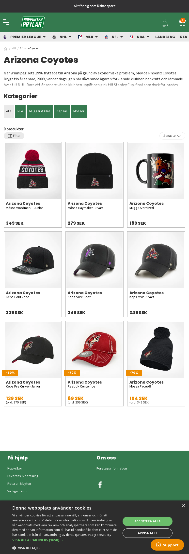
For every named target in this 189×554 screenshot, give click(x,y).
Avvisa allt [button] (147, 533)
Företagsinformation (111, 468)
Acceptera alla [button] (147, 521)
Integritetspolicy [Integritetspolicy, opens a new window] (99, 535)
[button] (65, 539)
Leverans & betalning (22, 476)
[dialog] (94, 527)
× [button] (183, 506)
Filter (14, 135)
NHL (14, 48)
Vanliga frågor (17, 491)
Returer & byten (19, 483)
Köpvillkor (14, 468)
